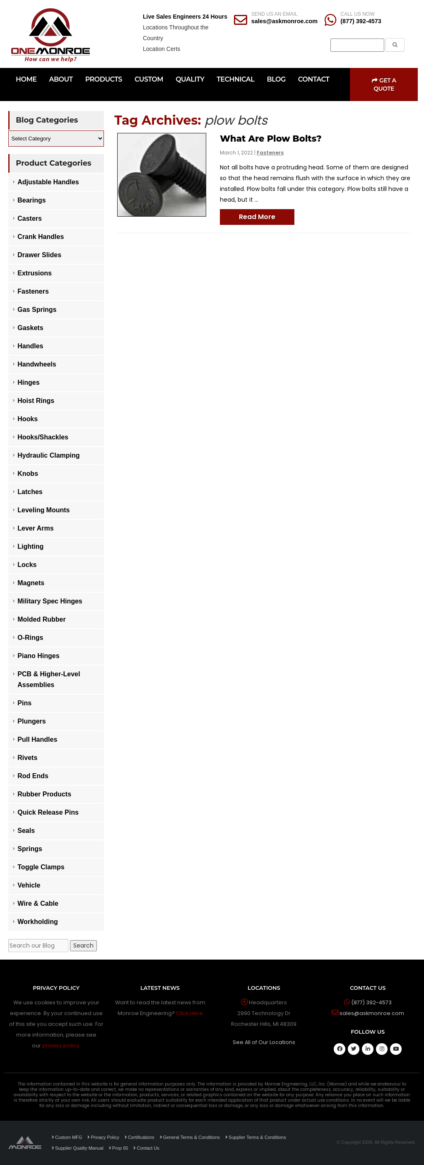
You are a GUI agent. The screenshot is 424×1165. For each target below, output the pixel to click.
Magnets (30, 582)
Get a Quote (384, 84)
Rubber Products (44, 794)
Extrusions (34, 273)
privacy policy (61, 1045)
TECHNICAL (235, 79)
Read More (257, 217)
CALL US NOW (357, 14)
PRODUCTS (103, 79)
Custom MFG (67, 1137)
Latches (29, 491)
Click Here (189, 1013)
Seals (26, 830)
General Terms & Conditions (190, 1137)
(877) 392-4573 (360, 21)
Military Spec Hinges (49, 601)
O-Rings (30, 637)
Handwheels (36, 364)
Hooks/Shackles (42, 437)
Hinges (28, 382)
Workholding (37, 921)
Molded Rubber (41, 619)
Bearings (31, 200)
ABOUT (60, 79)
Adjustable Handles (48, 182)
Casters (29, 218)
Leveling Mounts (43, 510)
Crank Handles (40, 236)
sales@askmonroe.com (284, 21)
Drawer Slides (39, 254)
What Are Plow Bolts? (270, 138)
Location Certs (161, 49)
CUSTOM (149, 79)
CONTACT (314, 79)
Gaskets (30, 327)
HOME (26, 79)
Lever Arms (35, 528)
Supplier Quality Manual (78, 1148)
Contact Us (146, 1148)
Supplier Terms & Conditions (255, 1137)
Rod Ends (32, 775)
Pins (24, 703)
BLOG (276, 79)
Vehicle (28, 885)
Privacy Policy (103, 1137)
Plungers (31, 721)
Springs (29, 848)
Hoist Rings (35, 400)
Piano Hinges (38, 655)
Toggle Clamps (41, 867)
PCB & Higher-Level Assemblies (48, 679)
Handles (30, 346)
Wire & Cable (37, 903)
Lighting (30, 546)
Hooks (27, 418)
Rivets (27, 757)
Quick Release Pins (48, 812)
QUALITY (190, 79)
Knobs (27, 473)
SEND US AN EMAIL (274, 14)
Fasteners (270, 152)
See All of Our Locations (264, 1042)
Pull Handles (37, 739)
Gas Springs (36, 309)
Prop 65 (118, 1148)
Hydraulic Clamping (48, 455)
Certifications (139, 1137)
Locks (26, 564)
